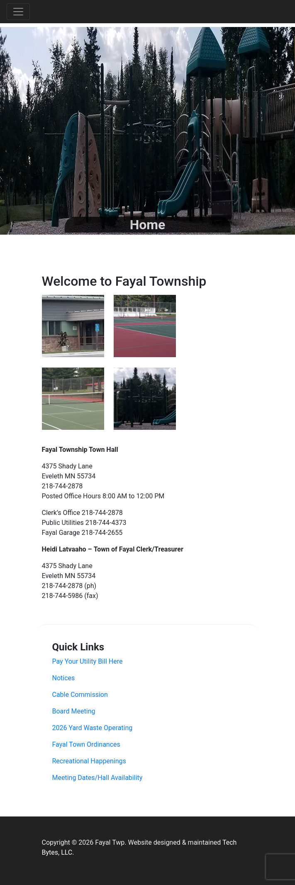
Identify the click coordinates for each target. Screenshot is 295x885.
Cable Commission (80, 695)
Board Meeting (73, 711)
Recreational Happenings (89, 761)
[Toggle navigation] (18, 11)
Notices (63, 678)
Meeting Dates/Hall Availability (97, 778)
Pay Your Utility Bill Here (87, 661)
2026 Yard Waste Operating (92, 728)
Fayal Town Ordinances (86, 744)
